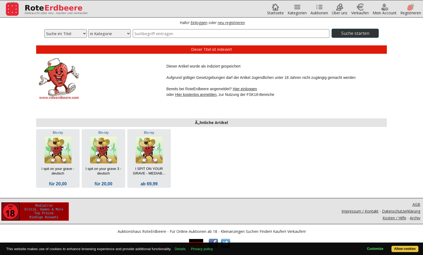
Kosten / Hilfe (394, 217)
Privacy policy (202, 249)
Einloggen (198, 22)
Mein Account (385, 10)
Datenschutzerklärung (401, 211)
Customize (375, 249)
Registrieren (410, 10)
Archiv (415, 217)
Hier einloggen (245, 89)
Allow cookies (405, 249)
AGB (416, 204)
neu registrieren (231, 22)
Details (180, 249)
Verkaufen (360, 10)
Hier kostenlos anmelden (196, 94)
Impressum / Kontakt (360, 211)
